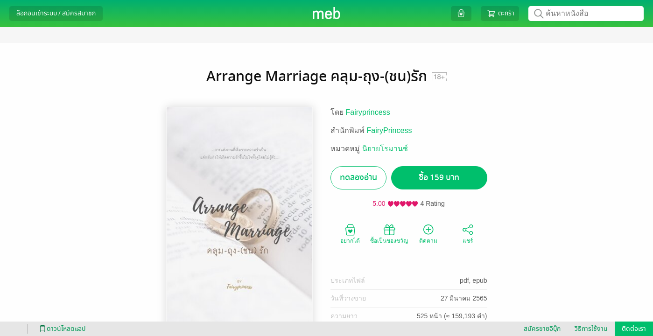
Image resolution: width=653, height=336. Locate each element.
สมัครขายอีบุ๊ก (542, 329)
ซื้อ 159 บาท (439, 177)
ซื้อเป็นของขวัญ (389, 233)
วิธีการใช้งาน (591, 329)
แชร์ (468, 233)
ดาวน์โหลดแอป (61, 329)
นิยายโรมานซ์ (385, 149)
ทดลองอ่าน (358, 177)
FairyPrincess (389, 130)
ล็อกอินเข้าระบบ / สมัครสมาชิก (56, 13)
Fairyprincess (368, 112)
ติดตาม (428, 233)
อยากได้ (350, 233)
